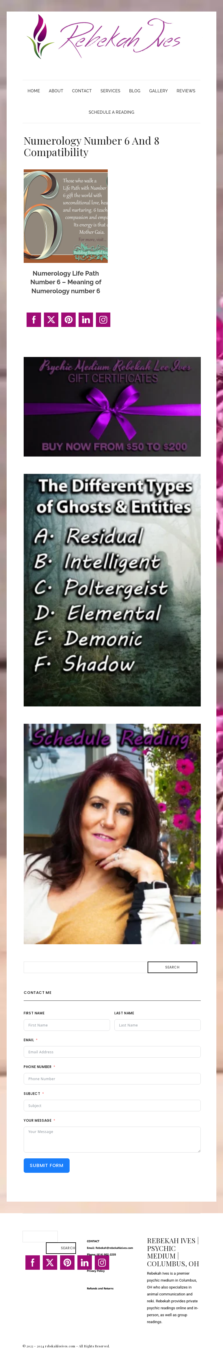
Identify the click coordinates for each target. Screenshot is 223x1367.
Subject (32, 1093)
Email (29, 1039)
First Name (34, 1013)
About (56, 91)
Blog (134, 91)
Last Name (124, 1013)
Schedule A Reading (111, 112)
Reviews (185, 91)
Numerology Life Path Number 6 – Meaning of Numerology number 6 (65, 282)
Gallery (158, 91)
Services (110, 91)
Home (34, 91)
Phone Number (37, 1066)
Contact (82, 91)
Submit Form (47, 1165)
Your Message (37, 1120)
